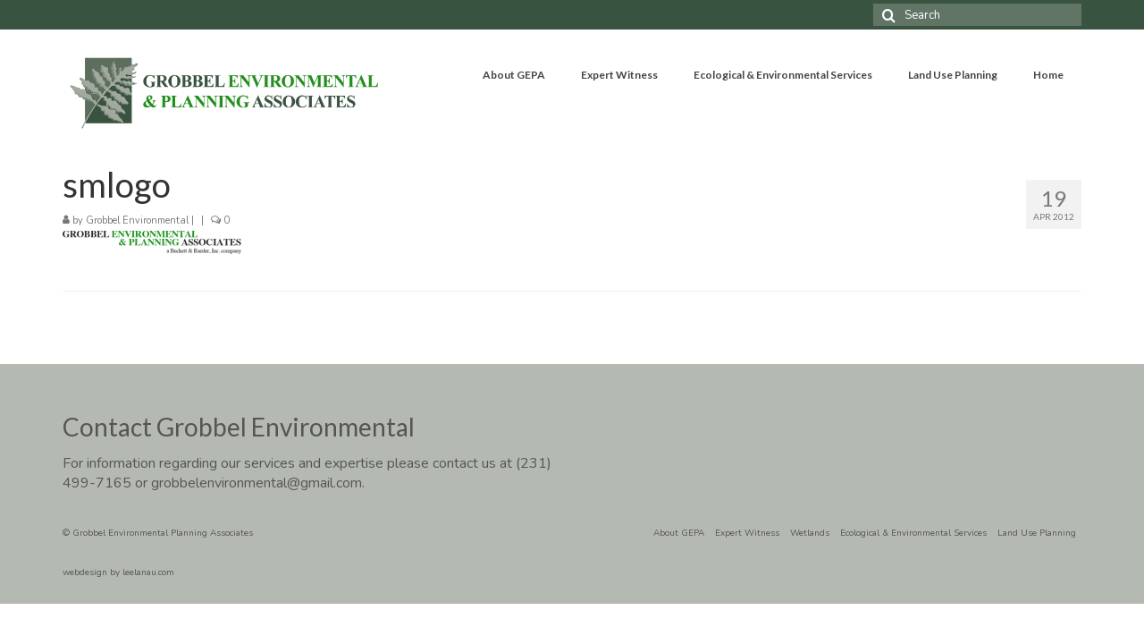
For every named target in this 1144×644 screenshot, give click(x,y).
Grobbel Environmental (137, 220)
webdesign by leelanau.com (118, 572)
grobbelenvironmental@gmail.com (256, 483)
